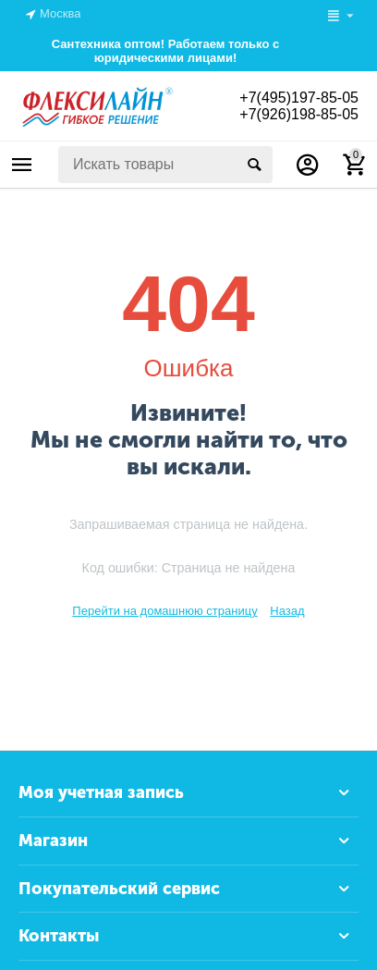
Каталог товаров (22, 165)
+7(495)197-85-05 (299, 97)
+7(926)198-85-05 (299, 114)
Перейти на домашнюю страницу (164, 611)
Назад (287, 611)
